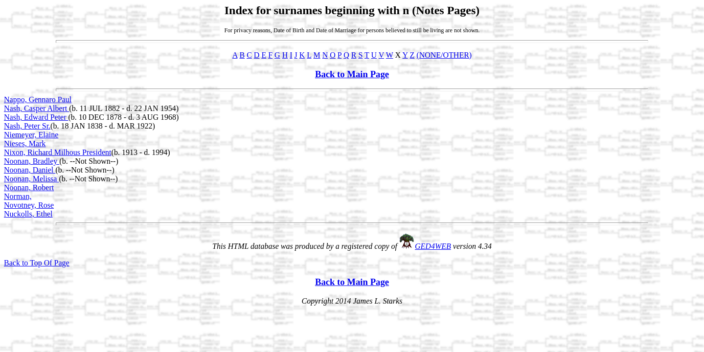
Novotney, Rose (29, 205)
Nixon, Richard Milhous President (58, 152)
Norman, (17, 196)
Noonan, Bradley (31, 161)
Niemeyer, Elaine (31, 135)
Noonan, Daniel (29, 170)
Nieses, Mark (24, 143)
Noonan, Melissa (31, 179)
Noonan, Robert (29, 187)
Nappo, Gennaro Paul (37, 99)
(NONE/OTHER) (444, 55)
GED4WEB (433, 246)
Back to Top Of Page (36, 263)
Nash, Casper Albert (36, 108)
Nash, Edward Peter (36, 117)
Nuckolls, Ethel (28, 214)
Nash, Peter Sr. (27, 126)
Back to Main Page (352, 74)
